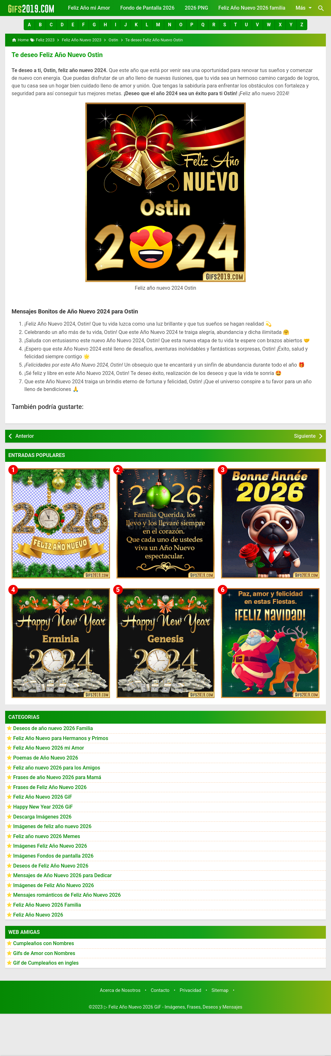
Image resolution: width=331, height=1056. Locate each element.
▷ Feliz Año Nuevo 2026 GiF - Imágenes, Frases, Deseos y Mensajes (173, 1007)
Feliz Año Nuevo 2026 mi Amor (48, 748)
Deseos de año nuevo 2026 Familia (53, 728)
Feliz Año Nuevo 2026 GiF (42, 797)
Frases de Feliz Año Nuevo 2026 (50, 787)
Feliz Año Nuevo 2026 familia (251, 8)
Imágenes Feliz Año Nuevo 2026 (50, 846)
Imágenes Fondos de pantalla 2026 (53, 856)
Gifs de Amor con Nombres (44, 953)
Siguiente (305, 436)
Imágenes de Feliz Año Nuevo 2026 (53, 885)
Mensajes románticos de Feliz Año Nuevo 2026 (67, 895)
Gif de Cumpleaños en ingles (46, 963)
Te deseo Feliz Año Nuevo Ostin (57, 55)
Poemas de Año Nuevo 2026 (45, 758)
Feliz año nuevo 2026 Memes (46, 836)
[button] (29, 24)
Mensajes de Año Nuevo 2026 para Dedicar (62, 875)
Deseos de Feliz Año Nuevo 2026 (50, 866)
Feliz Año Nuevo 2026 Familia (47, 905)
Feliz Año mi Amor (89, 8)
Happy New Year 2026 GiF (43, 807)
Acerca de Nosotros (120, 990)
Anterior (24, 436)
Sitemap (220, 990)
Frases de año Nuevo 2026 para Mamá (57, 777)
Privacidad (190, 990)
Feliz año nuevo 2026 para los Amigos (56, 768)
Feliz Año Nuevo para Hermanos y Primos (60, 738)
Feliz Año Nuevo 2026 (38, 915)
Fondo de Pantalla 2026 (147, 8)
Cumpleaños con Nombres (43, 943)
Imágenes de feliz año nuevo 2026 (52, 826)
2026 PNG (196, 8)
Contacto (160, 990)
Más (305, 8)
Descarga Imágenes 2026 (42, 817)
